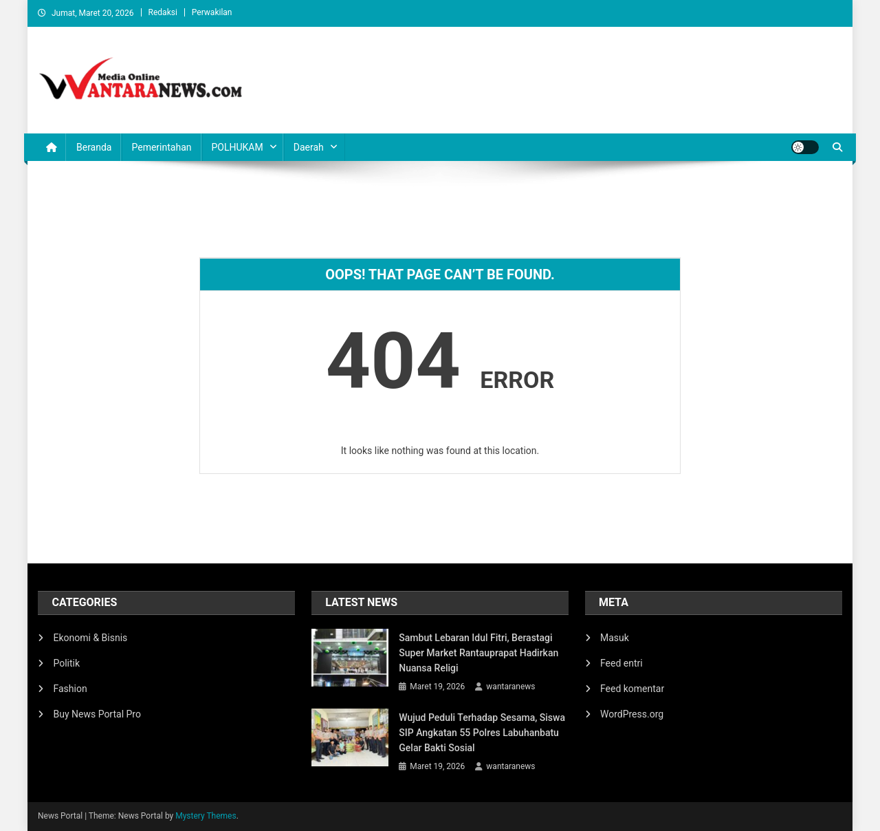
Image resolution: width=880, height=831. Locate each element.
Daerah (309, 147)
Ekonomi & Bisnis (90, 637)
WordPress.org (631, 714)
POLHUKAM (237, 147)
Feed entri (621, 663)
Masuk (614, 637)
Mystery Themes (205, 816)
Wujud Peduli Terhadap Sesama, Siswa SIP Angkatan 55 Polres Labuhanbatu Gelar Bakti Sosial (482, 732)
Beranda (93, 147)
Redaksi (162, 12)
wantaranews (510, 686)
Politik (66, 663)
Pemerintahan (161, 147)
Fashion (70, 688)
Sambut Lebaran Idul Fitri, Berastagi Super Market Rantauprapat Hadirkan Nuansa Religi (478, 652)
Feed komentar (632, 688)
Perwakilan (212, 12)
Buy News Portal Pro (96, 714)
